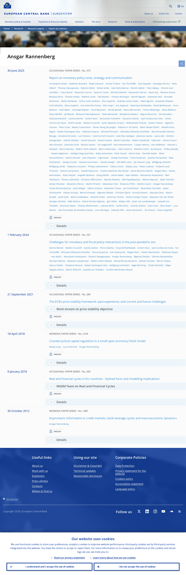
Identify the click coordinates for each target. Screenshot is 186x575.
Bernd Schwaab (87, 192)
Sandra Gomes (105, 140)
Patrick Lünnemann (69, 170)
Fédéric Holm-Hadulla (86, 149)
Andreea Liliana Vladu (128, 101)
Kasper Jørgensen (59, 153)
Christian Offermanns (91, 179)
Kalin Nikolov (132, 175)
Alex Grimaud (55, 144)
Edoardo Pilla (117, 210)
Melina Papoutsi (150, 179)
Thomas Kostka (72, 96)
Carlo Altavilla (56, 105)
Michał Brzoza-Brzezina (125, 261)
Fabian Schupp (70, 192)
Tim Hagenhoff (104, 144)
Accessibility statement (129, 484)
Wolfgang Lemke (57, 166)
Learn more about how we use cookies (114, 557)
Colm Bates (64, 109)
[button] (175, 6)
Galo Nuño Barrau (120, 88)
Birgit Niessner (96, 83)
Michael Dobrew (118, 92)
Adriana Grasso (167, 92)
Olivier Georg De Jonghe (104, 127)
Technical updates (85, 471)
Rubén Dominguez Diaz (68, 131)
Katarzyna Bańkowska (140, 105)
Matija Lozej (131, 166)
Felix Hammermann (123, 144)
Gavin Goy (153, 92)
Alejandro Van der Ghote (162, 197)
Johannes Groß (71, 144)
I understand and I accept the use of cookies (49, 566)
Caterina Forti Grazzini (103, 136)
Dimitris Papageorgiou (99, 256)
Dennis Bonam (56, 247)
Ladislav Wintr (107, 205)
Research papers (36, 28)
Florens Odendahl (70, 179)
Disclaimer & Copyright (88, 465)
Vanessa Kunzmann (88, 162)
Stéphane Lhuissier (76, 166)
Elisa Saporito (108, 101)
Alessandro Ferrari (138, 92)
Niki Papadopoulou (131, 179)
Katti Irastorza (125, 149)
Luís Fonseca (84, 136)
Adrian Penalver (57, 184)
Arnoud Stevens (140, 192)
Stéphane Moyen (170, 252)
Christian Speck (122, 192)
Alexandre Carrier (83, 92)
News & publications (135, 21)
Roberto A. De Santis (128, 127)
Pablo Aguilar (147, 101)
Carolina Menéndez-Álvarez (119, 269)
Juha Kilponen (89, 157)
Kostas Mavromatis (150, 252)
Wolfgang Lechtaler (161, 162)
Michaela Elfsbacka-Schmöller (135, 131)
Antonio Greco (170, 140)
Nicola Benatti (115, 109)
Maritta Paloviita (112, 179)
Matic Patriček (167, 179)
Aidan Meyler (69, 175)
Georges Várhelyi (57, 201)
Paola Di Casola (101, 92)
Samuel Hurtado (147, 261)
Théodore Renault (73, 265)
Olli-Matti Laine (124, 162)
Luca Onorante (70, 346)
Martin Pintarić (93, 184)
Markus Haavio (88, 144)
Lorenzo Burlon (75, 118)
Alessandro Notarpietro (151, 175)
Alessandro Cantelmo (110, 118)
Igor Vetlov (112, 201)
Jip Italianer (156, 149)
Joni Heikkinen (158, 144)
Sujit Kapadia (144, 83)
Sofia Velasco (74, 201)
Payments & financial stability (53, 21)
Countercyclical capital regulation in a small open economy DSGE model (97, 341)
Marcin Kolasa (163, 261)
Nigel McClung (139, 265)
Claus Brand (66, 92)
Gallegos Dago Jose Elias (82, 153)
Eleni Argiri (108, 105)
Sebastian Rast (155, 96)
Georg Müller (102, 175)
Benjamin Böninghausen (88, 114)
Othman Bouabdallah (162, 256)
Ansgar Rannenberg (163, 184)
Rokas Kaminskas (104, 153)
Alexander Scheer (112, 188)
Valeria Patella (56, 265)
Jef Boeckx (69, 114)
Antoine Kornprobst (157, 157)
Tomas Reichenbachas (60, 188)
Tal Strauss (149, 210)
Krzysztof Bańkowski (125, 247)
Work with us (40, 471)
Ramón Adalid (137, 88)
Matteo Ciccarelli (91, 122)
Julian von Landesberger (144, 201)
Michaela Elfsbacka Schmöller (75, 252)
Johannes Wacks (68, 205)
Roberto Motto (88, 88)
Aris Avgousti (122, 105)
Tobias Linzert (117, 166)
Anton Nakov (117, 175)
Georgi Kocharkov (119, 157)
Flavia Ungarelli (164, 210)
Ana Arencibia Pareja (91, 105)
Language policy (125, 489)
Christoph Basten (80, 109)
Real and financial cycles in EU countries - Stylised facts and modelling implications (104, 379)
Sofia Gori (156, 140)
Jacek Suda (63, 197)
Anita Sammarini (134, 210)
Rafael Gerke (103, 88)
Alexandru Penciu (75, 184)
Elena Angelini (72, 105)
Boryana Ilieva (56, 96)
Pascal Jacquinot (100, 252)
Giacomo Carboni (130, 118)
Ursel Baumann (98, 109)
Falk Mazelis (103, 96)
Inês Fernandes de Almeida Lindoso (75, 210)
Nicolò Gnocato (88, 140)
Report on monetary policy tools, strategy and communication (90, 78)
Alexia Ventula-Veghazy (93, 201)
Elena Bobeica (169, 109)
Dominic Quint (144, 184)
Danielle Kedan (149, 153)
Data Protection (124, 465)
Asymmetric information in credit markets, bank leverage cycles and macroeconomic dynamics (113, 418)
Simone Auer (167, 88)
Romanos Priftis (127, 184)
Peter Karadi (121, 153)
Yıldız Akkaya (153, 88)
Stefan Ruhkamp (69, 101)
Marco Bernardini (132, 109)
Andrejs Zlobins (138, 205)
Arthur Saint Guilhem (89, 101)
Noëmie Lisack (89, 96)
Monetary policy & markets (18, 21)
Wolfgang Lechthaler (119, 265)
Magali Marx (161, 170)
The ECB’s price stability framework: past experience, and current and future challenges (107, 302)
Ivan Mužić (56, 256)
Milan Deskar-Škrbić (149, 127)
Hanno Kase (134, 153)
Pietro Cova (64, 127)
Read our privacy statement (69, 557)
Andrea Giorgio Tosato (137, 197)
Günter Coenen (155, 122)
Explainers (38, 476)
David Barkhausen (162, 105)
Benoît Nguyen (138, 96)
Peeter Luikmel (146, 166)
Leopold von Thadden (93, 269)
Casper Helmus (142, 144)
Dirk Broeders (165, 114)
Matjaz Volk (124, 201)
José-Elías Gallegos (125, 136)
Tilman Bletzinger (151, 109)
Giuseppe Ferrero (161, 83)
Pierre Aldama (107, 247)
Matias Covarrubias (81, 127)
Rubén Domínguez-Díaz (96, 265)
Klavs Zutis (153, 205)
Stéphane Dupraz (90, 131)
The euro (96, 21)
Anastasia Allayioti (164, 101)
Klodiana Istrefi (141, 149)
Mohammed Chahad (136, 122)
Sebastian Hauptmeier (78, 261)
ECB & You (164, 13)
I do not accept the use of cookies (136, 566)
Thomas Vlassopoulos (68, 88)
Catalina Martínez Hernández (114, 170)
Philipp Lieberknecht (98, 166)
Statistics (79, 21)
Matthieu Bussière (78, 83)
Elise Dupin (165, 205)
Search (170, 6)
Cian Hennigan (102, 210)
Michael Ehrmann (109, 131)
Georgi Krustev (70, 162)
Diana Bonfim (55, 114)
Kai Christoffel (129, 83)
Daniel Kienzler (73, 157)
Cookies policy (124, 479)
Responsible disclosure (88, 476)
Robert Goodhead (140, 140)
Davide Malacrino (89, 170)
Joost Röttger (79, 188)
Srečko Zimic (122, 205)
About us (148, 13)
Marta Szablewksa (79, 197)
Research (112, 21)
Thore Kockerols (138, 157)
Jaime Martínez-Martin (142, 170)
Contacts (37, 486)
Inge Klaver (103, 157)
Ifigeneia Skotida (105, 192)
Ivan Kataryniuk (117, 252)
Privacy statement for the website (130, 472)
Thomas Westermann (88, 205)
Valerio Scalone (94, 188)
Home (7, 28)
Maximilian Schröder (151, 188)
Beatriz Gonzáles (122, 140)
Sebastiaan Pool (110, 184)
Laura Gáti (159, 136)
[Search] (153, 6)
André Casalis (74, 122)
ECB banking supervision (167, 21)
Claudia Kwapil (107, 162)
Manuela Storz (157, 192)
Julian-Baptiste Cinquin (113, 122)
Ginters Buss (91, 118)
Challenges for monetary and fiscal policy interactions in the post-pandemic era (102, 242)
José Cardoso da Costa (152, 118)
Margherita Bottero (129, 114)
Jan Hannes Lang (142, 162)
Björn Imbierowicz (107, 149)
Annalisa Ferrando (67, 136)
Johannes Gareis (144, 136)
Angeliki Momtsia (86, 175)
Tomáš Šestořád (155, 265)
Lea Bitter (54, 92)
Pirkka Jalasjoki (171, 149)
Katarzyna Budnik (57, 118)
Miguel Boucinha (148, 114)
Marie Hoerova (66, 149)
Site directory (12, 499)
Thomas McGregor (120, 96)
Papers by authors (58, 28)
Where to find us (42, 491)
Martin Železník (73, 269)
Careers (178, 13)
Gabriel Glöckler (71, 140)
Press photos (40, 481)
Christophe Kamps (58, 83)
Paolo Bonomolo (110, 114)
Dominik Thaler (97, 197)
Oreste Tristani (113, 83)
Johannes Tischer (115, 197)
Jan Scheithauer (131, 188)
